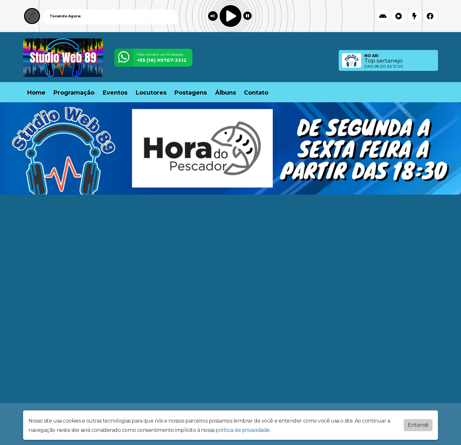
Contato (256, 92)
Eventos (115, 92)
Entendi (418, 425)
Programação (73, 92)
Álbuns (225, 92)
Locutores (151, 92)
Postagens (190, 92)
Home (36, 92)
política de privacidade (242, 430)
